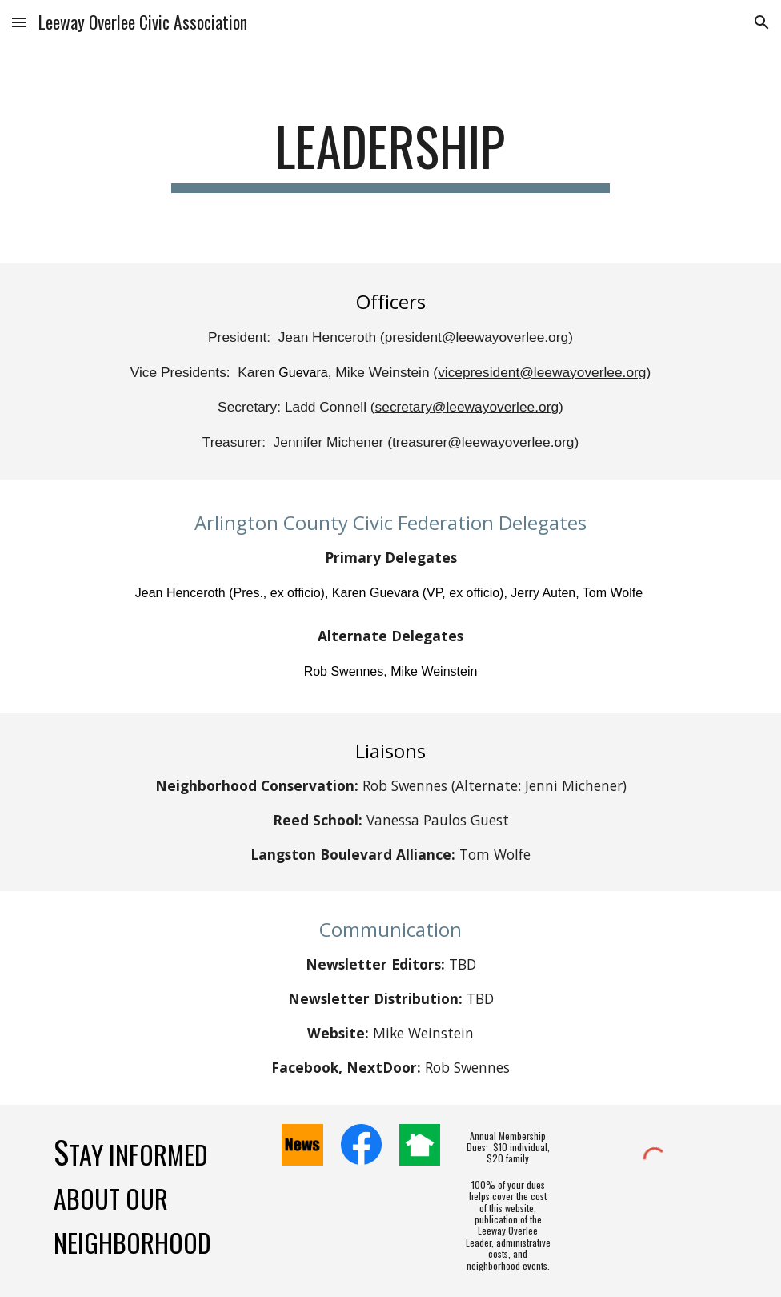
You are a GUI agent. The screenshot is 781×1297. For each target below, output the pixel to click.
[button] (19, 22)
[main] (391, 154)
